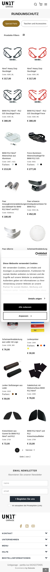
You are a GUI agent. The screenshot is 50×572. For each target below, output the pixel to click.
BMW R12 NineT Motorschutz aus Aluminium (9, 155)
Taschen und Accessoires (35, 23)
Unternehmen (24, 539)
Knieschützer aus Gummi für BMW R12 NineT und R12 (11, 433)
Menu (24, 545)
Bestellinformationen (24, 558)
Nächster (30, 450)
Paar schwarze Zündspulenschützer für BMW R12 (37, 204)
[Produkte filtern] (23, 35)
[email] (25, 491)
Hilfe (24, 551)
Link (39, 506)
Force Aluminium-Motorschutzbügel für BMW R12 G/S (36, 155)
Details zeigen (35, 298)
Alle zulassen (25, 307)
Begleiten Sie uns (25, 499)
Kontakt (24, 533)
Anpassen (25, 316)
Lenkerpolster (33, 339)
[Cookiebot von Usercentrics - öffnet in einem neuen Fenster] (35, 254)
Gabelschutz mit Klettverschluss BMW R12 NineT (36, 388)
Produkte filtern (11, 35)
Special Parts (11, 23)
